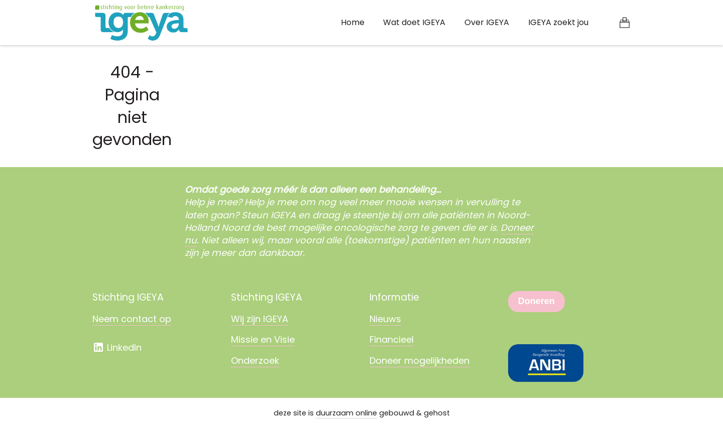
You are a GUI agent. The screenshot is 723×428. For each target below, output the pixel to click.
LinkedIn (117, 347)
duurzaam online (346, 413)
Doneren (536, 301)
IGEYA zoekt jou (558, 22)
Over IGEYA (486, 22)
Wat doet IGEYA (414, 22)
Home (353, 22)
